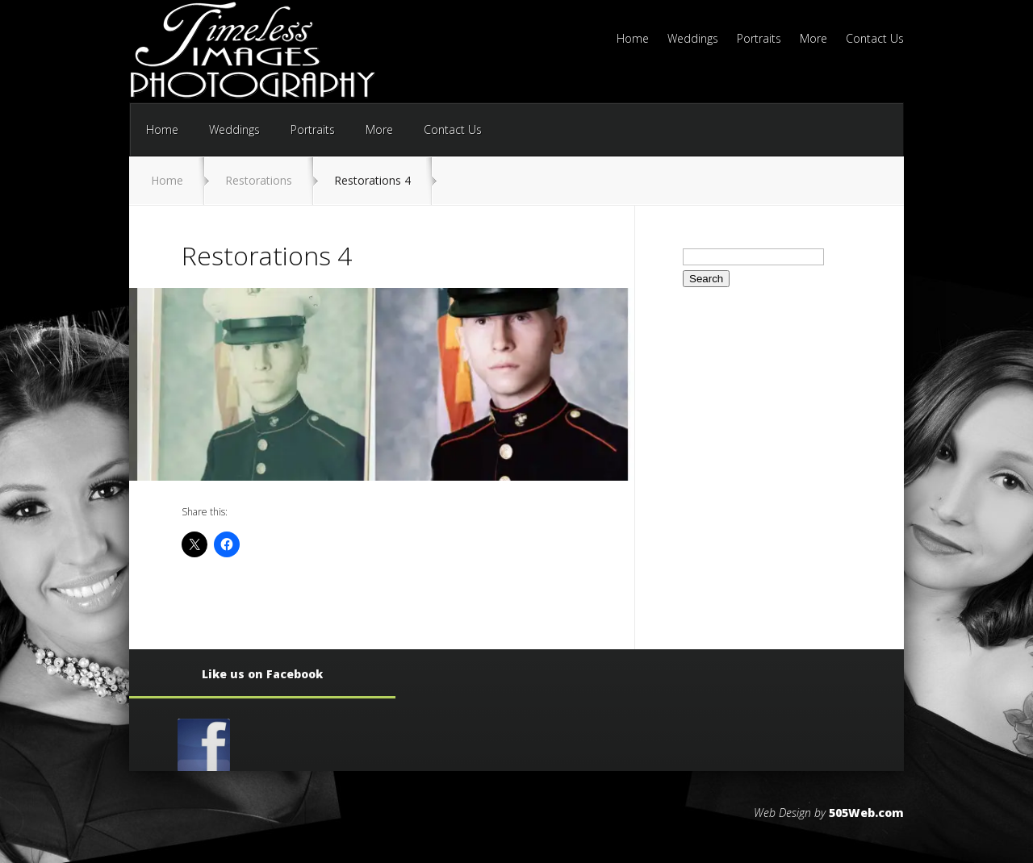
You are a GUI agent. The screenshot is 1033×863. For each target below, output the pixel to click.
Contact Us (875, 39)
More (813, 39)
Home (633, 39)
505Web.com (866, 812)
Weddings (692, 39)
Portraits (759, 39)
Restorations (258, 180)
